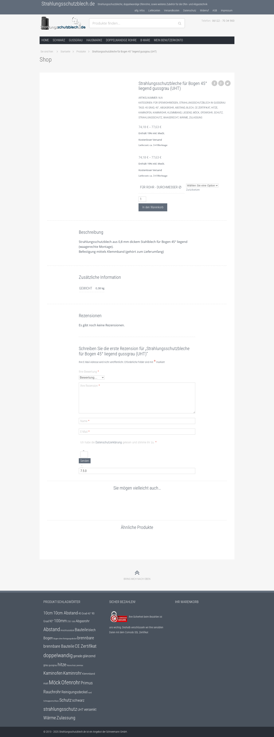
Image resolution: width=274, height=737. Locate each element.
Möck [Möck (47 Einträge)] (55, 682)
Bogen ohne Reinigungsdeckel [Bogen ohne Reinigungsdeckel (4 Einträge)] (65, 638)
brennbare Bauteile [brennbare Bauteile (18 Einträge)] (58, 646)
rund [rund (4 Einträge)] (90, 692)
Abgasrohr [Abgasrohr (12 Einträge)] (82, 621)
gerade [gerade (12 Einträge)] (77, 656)
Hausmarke (94, 40)
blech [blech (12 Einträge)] (92, 630)
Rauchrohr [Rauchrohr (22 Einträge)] (52, 691)
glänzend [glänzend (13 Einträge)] (89, 656)
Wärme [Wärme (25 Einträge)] (49, 717)
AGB (215, 10)
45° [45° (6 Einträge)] (89, 613)
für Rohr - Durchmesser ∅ (161, 187)
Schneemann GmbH (116, 731)
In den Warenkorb (152, 207)
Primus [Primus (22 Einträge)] (87, 682)
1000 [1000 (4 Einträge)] (73, 621)
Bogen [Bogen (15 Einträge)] (48, 638)
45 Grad (149, 107)
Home (45, 40)
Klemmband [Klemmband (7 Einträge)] (88, 673)
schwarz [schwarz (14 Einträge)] (78, 700)
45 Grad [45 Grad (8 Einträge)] (82, 613)
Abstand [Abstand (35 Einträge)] (51, 629)
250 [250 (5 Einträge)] (69, 621)
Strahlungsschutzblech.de (68, 4)
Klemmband (174, 112)
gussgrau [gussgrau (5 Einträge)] (53, 665)
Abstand (180, 107)
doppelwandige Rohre (121, 40)
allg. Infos (140, 10)
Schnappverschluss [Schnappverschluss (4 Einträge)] (51, 701)
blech (190, 107)
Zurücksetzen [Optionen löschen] (193, 189)
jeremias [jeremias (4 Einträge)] (79, 665)
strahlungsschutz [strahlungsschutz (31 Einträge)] (60, 709)
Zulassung (195, 117)
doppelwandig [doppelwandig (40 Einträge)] (58, 655)
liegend (187, 112)
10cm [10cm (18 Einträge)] (48, 613)
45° (157, 107)
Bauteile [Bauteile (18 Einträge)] (81, 629)
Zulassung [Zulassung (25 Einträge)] (66, 717)
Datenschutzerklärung (109, 442)
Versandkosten (171, 10)
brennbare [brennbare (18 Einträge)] (85, 638)
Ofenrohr (207, 112)
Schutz (218, 112)
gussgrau (76, 40)
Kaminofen (145, 112)
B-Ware (145, 40)
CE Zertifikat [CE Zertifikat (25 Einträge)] (85, 646)
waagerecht (170, 117)
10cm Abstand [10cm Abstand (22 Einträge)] (65, 613)
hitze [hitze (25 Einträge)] (62, 664)
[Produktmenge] (142, 199)
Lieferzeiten (154, 10)
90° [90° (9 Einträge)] (51, 621)
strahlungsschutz (150, 117)
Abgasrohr (167, 107)
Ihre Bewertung (89, 371)
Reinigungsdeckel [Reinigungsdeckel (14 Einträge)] (74, 692)
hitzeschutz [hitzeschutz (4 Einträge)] (71, 665)
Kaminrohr (159, 112)
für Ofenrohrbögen (165, 102)
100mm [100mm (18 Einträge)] (60, 620)
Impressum (227, 10)
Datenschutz (189, 10)
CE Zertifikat (202, 107)
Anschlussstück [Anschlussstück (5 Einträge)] (67, 630)
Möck (196, 112)
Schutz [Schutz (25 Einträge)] (65, 700)
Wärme (184, 117)
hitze (214, 107)
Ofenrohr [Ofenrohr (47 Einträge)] (70, 682)
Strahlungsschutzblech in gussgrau (202, 102)
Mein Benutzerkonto (168, 40)
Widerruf (204, 10)
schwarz (59, 40)
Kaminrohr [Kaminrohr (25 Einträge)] (72, 673)
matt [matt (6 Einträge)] (45, 683)
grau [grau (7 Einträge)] (45, 665)
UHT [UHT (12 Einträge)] (80, 710)
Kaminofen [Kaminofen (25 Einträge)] (53, 673)
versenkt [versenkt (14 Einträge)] (90, 709)
